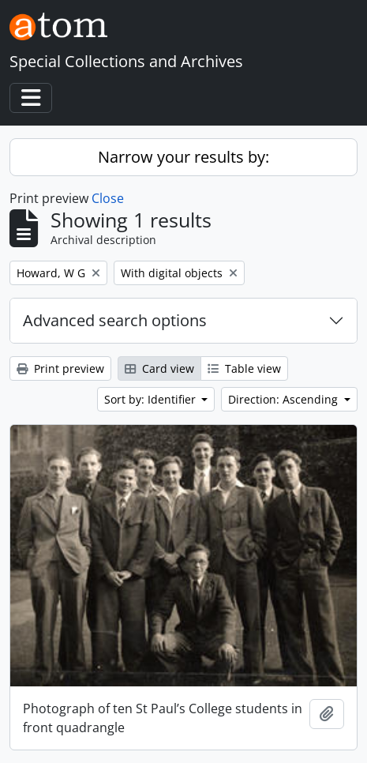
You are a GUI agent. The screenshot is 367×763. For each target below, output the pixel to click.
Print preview (60, 368)
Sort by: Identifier (151, 399)
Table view (244, 368)
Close (108, 198)
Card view (159, 368)
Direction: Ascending (284, 399)
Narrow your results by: (183, 156)
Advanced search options (115, 320)
